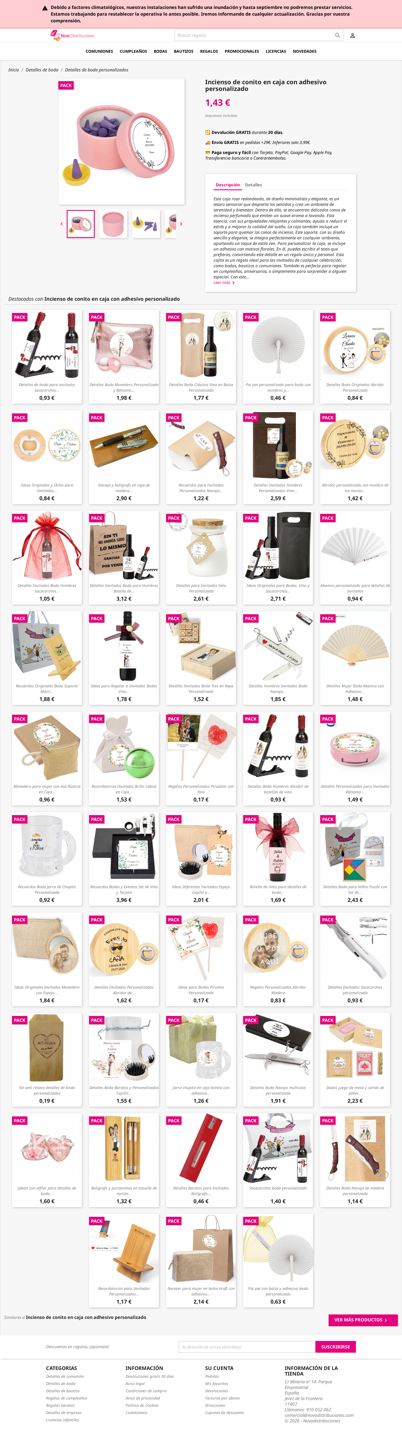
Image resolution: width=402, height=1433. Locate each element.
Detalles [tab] (253, 184)
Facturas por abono (222, 1398)
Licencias (276, 51)
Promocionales (242, 51)
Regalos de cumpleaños (66, 1398)
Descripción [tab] (228, 184)
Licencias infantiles (62, 1419)
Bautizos (183, 51)
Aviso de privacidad (143, 1398)
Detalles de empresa (64, 1412)
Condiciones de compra (146, 1390)
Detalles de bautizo (63, 1390)
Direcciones (215, 1405)
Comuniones (99, 51)
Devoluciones (216, 1390)
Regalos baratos (60, 1405)
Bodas (160, 51)
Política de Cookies (142, 1405)
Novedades (305, 51)
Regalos (209, 51)
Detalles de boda (60, 1383)
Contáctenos (136, 1412)
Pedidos (212, 1376)
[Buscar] (258, 35)
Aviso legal (135, 1383)
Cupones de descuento (224, 1412)
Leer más (225, 282)
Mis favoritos (216, 1383)
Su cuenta (219, 1368)
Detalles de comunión (65, 1376)
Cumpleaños (133, 51)
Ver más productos (361, 1320)
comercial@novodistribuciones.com (319, 1415)
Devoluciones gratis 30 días (150, 1376)
